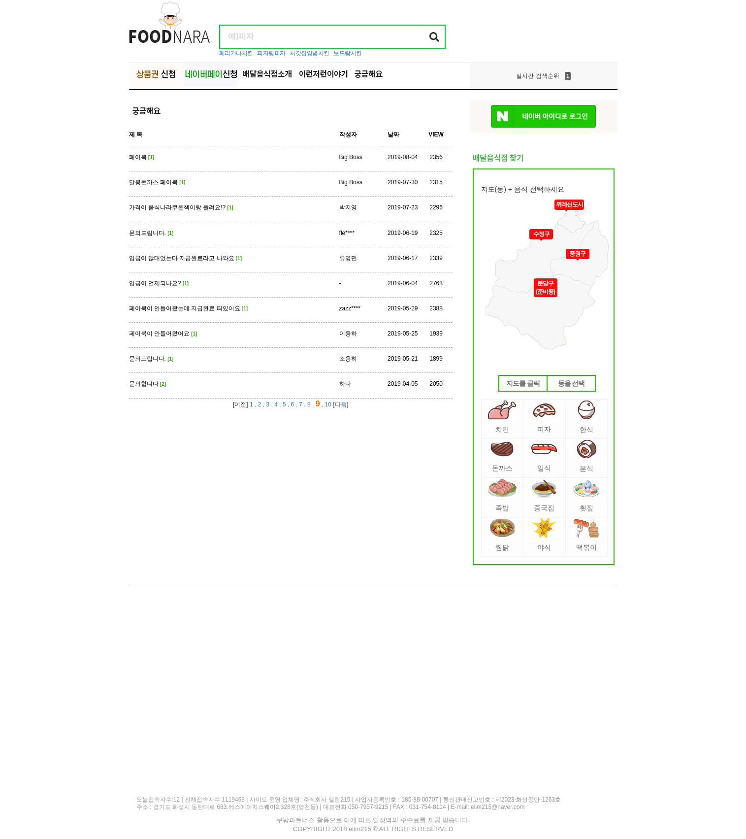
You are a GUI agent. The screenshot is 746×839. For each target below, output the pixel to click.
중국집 (544, 495)
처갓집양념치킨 (309, 53)
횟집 (586, 495)
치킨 (502, 417)
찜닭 (502, 534)
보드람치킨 (347, 53)
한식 (586, 417)
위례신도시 (569, 204)
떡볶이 (586, 534)
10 (328, 404)
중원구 (577, 253)
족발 (502, 495)
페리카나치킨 (236, 53)
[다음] (340, 404)
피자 (544, 418)
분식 (587, 455)
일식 (544, 457)
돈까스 (502, 456)
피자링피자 (271, 53)
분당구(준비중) (545, 287)
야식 (544, 534)
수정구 (541, 234)
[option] (543, 76)
